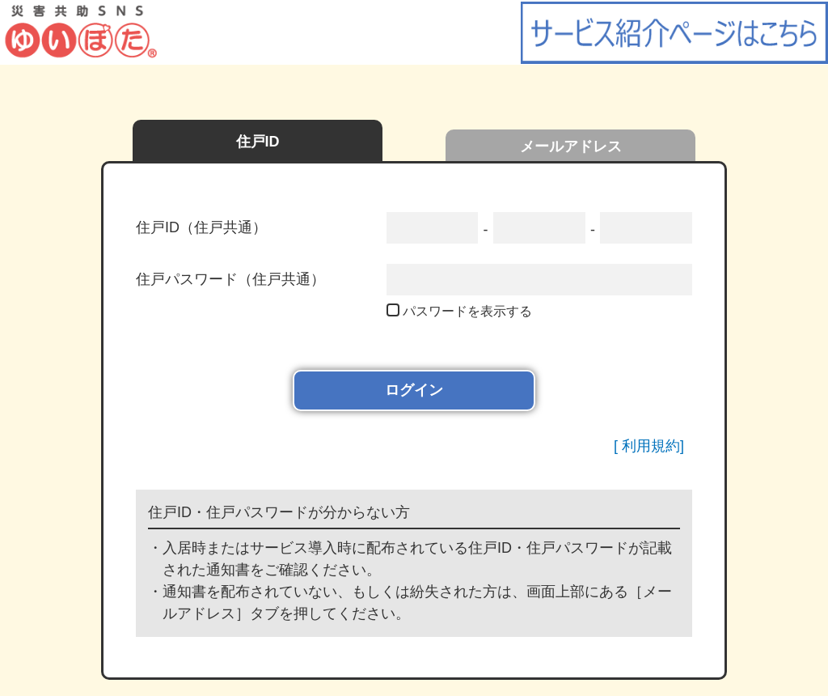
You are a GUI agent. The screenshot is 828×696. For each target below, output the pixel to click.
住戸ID (258, 142)
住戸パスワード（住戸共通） (230, 279)
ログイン (414, 390)
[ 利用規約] (649, 446)
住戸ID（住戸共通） (201, 227)
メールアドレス (571, 146)
